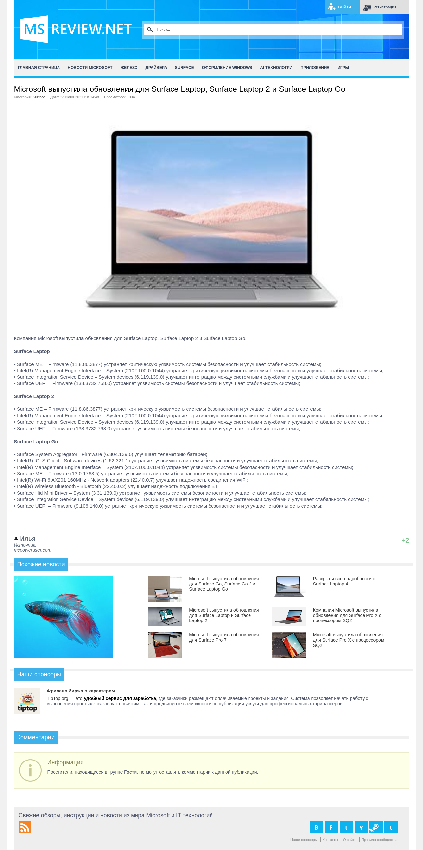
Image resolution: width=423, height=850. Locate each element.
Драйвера (156, 67)
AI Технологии (276, 67)
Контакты (330, 840)
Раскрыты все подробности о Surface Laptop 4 (344, 581)
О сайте (349, 840)
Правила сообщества (379, 840)
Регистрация (385, 7)
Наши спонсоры (304, 840)
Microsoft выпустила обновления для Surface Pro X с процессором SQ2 (348, 640)
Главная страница (39, 67)
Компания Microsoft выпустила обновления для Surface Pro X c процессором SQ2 (347, 615)
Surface (184, 67)
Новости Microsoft (90, 67)
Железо (128, 67)
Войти (344, 7)
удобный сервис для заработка (120, 698)
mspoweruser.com (33, 550)
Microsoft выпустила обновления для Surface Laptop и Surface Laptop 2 (224, 615)
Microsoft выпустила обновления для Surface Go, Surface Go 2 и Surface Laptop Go (224, 584)
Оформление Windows (227, 67)
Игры (343, 67)
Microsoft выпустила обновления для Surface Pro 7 (224, 637)
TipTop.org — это (65, 698)
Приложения (315, 67)
